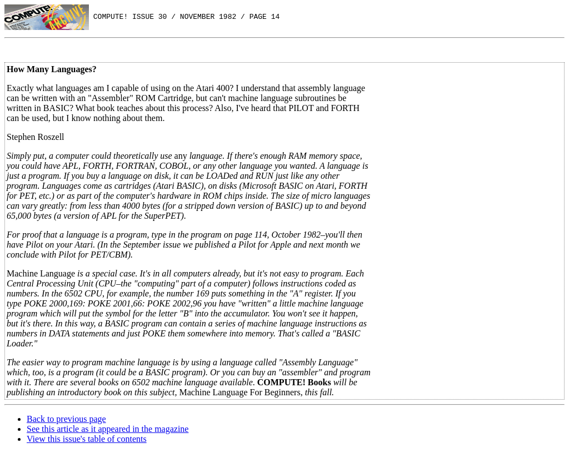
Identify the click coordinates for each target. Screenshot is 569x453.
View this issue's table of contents (87, 439)
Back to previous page (66, 419)
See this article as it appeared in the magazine (107, 429)
